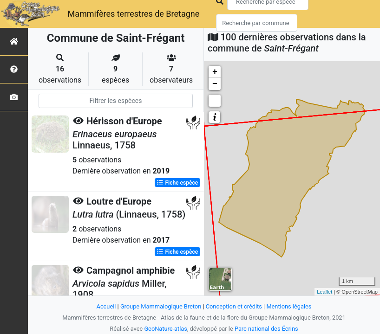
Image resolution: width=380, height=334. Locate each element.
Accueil (106, 306)
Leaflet (324, 292)
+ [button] (214, 71)
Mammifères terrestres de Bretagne (133, 14)
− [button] (214, 84)
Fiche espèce (177, 183)
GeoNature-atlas (165, 328)
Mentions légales (288, 306)
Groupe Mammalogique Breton (160, 306)
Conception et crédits (234, 306)
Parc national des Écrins (266, 328)
